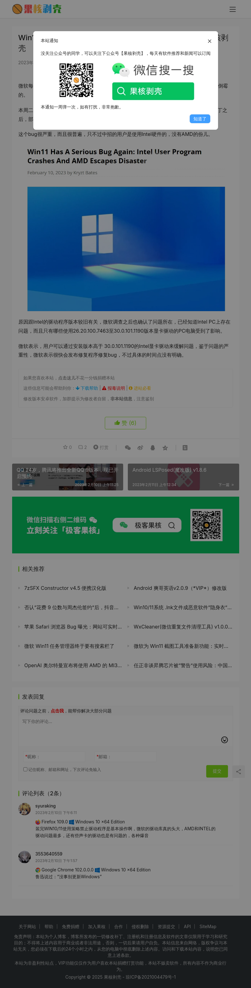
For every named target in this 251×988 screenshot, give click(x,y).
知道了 (200, 118)
